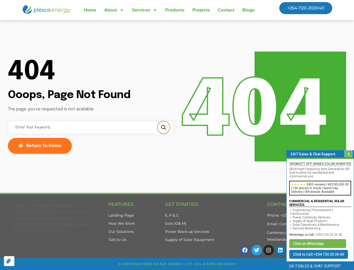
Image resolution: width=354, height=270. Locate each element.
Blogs (248, 10)
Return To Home (39, 145)
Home (90, 10)
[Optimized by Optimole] (9, 261)
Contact (226, 10)
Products (175, 10)
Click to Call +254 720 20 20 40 (318, 254)
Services (144, 10)
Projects (201, 10)
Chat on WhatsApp (308, 243)
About (114, 10)
